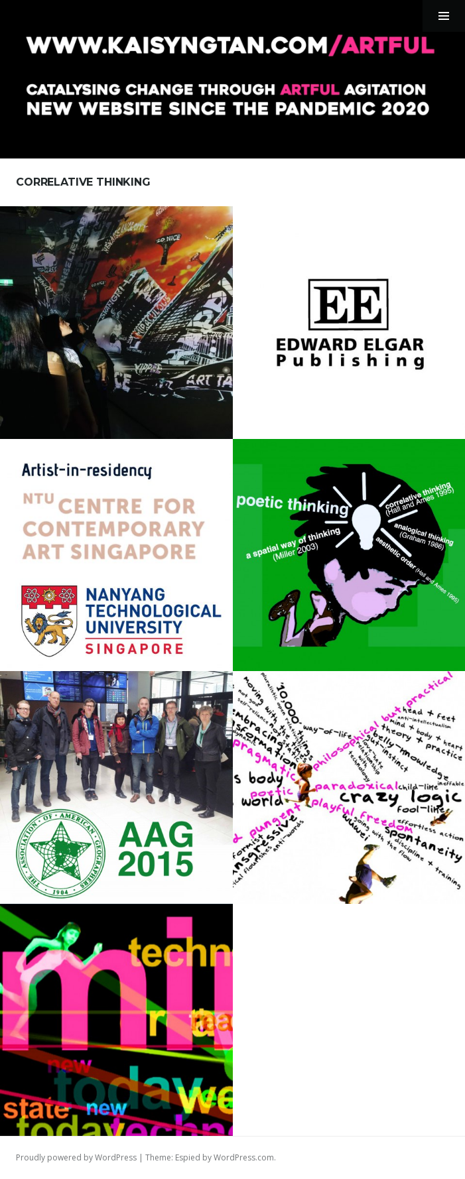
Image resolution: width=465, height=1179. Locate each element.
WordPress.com (244, 1157)
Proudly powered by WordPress (76, 1157)
